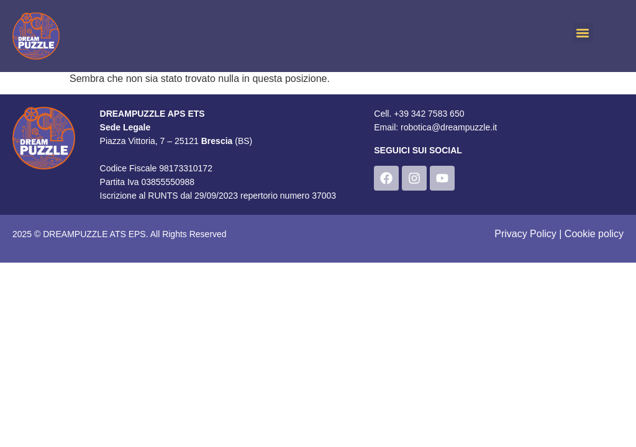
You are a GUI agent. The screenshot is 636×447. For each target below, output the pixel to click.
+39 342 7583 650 (429, 114)
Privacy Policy (525, 233)
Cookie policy (594, 233)
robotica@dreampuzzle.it (449, 127)
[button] (583, 32)
